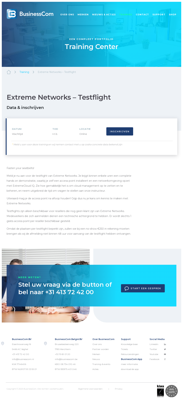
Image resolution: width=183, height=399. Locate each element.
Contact (142, 14)
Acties (95, 369)
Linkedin (158, 344)
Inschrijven (120, 131)
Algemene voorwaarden (90, 388)
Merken (83, 14)
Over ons (67, 14)
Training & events (101, 364)
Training (125, 14)
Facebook (158, 359)
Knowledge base (129, 344)
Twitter (158, 349)
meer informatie (129, 364)
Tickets (124, 349)
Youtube (158, 354)
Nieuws (96, 359)
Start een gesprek (143, 288)
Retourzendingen (130, 354)
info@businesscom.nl (23, 359)
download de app (130, 369)
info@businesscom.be (66, 359)
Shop (172, 14)
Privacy (118, 388)
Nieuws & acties (104, 14)
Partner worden (100, 349)
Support (158, 14)
